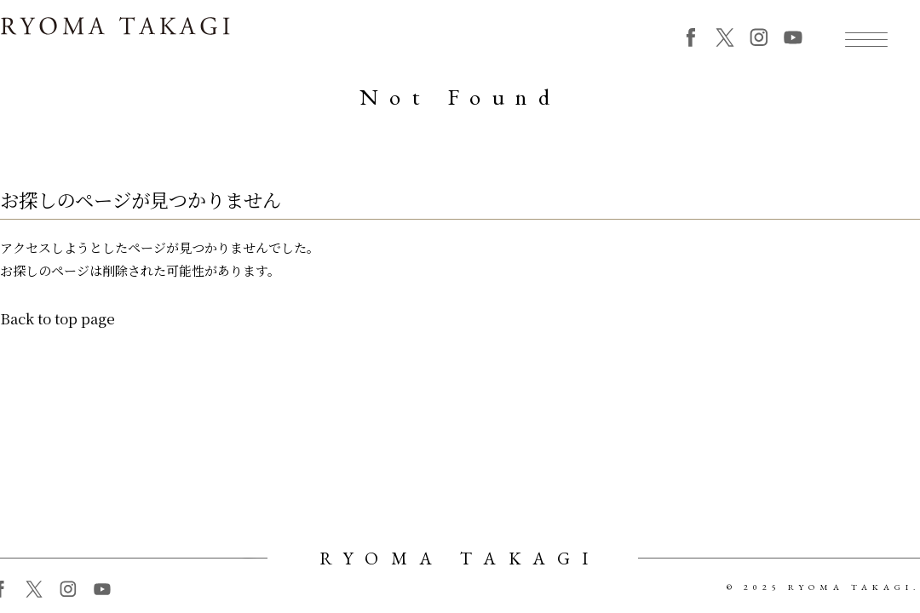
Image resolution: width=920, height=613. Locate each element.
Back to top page (57, 324)
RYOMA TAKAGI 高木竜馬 (115, 36)
